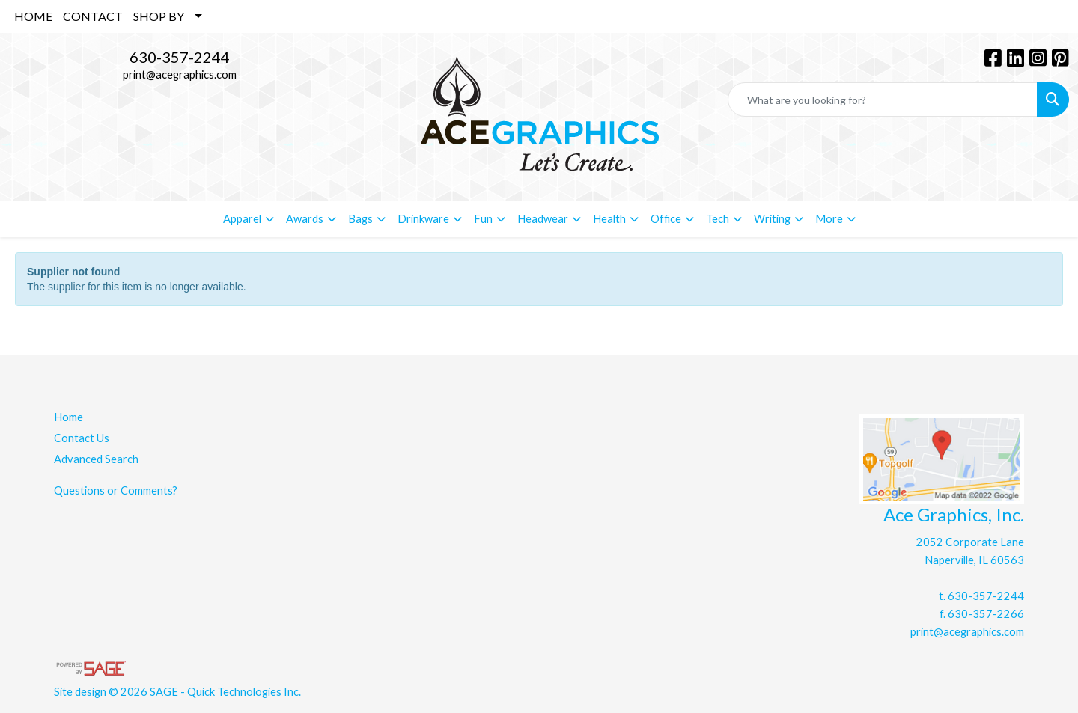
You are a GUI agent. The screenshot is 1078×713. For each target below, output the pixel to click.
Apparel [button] (242, 218)
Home (68, 417)
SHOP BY (158, 16)
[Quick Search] (883, 99)
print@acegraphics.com (180, 74)
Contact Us (81, 438)
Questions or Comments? (115, 490)
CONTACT (93, 16)
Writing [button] (772, 218)
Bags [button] (360, 218)
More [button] (829, 218)
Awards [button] (304, 218)
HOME (33, 16)
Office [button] (666, 218)
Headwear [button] (542, 218)
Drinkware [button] (423, 218)
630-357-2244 (180, 57)
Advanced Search (96, 459)
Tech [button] (717, 218)
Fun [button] (483, 218)
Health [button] (609, 218)
